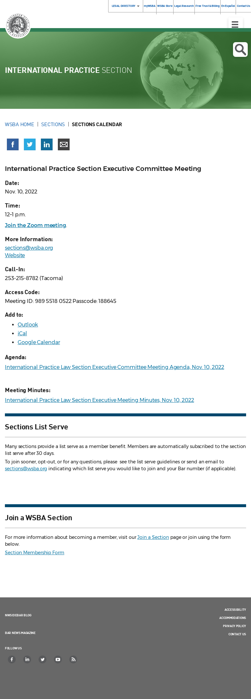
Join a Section (153, 537)
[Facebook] (12, 659)
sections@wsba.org (29, 248)
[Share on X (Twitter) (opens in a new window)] (30, 144)
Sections (53, 124)
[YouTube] (58, 659)
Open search (240, 50)
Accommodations (232, 618)
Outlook (28, 325)
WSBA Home (19, 124)
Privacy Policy (234, 626)
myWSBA (149, 6)
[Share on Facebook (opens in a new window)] (13, 144)
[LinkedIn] (27, 659)
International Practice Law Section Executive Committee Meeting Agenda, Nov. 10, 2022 (114, 367)
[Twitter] (43, 659)
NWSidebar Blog (18, 615)
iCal (22, 333)
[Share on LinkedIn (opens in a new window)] (47, 144)
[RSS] (73, 659)
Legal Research (184, 6)
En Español (228, 6)
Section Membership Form (34, 553)
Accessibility (235, 609)
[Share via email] (64, 144)
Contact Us (237, 634)
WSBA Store (164, 6)
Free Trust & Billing (207, 6)
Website (15, 255)
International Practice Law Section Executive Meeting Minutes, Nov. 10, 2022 (99, 400)
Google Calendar (39, 342)
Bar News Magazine (20, 633)
